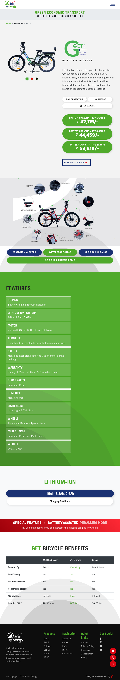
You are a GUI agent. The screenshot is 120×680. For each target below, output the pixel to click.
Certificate (67, 653)
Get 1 (46, 638)
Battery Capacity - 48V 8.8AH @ (87, 134)
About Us (66, 638)
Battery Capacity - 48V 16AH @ (87, 147)
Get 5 (46, 642)
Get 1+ (47, 650)
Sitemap (85, 642)
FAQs (64, 646)
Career (65, 642)
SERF (46, 657)
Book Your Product (76, 162)
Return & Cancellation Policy (87, 654)
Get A (46, 653)
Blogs (65, 650)
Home (8, 23)
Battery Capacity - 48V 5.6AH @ (87, 120)
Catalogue (87, 105)
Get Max (47, 646)
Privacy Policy (87, 646)
